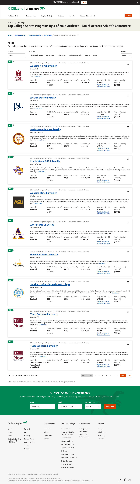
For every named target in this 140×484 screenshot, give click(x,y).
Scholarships (32, 16)
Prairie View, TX (35, 164)
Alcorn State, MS (36, 228)
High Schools (48, 435)
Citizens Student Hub (87, 16)
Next (122, 375)
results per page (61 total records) (22, 375)
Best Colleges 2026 (67, 444)
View (84, 2)
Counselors (47, 429)
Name (32, 402)
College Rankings (20, 35)
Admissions (102, 432)
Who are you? (90, 402)
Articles (62, 16)
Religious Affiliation (75, 55)
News (10, 436)
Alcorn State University (42, 224)
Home (10, 35)
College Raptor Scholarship (84, 430)
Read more (38, 76)
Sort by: (10, 51)
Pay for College (47, 16)
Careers (10, 432)
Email (60, 402)
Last (129, 375)
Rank (11, 55)
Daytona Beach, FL (36, 132)
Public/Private (61, 55)
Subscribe (110, 407)
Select (88, 407)
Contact (27, 429)
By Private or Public (68, 454)
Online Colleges (66, 461)
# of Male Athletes (35, 35)
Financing (101, 435)
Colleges (46, 432)
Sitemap (27, 436)
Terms (26, 445)
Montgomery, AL (35, 196)
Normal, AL (34, 69)
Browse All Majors (67, 464)
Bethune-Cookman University (45, 129)
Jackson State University (43, 97)
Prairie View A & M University (45, 161)
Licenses (27, 449)
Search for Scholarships (84, 436)
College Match (66, 429)
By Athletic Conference (69, 458)
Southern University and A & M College (50, 284)
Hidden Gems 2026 (67, 448)
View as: (123, 51)
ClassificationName (37, 55)
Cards (124, 55)
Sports (87, 55)
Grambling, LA (35, 257)
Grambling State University (44, 254)
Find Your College (15, 16)
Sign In (128, 15)
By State (64, 451)
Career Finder (66, 438)
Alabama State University (43, 193)
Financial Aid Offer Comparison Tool (67, 433)
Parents (46, 439)
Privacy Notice (29, 442)
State (95, 55)
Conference (48, 35)
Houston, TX (34, 317)
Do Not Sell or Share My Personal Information (15, 441)
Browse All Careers (67, 468)
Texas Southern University (44, 314)
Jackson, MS (34, 101)
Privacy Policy (29, 439)
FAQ (25, 432)
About (73, 16)
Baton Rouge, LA (36, 287)
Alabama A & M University (43, 66)
